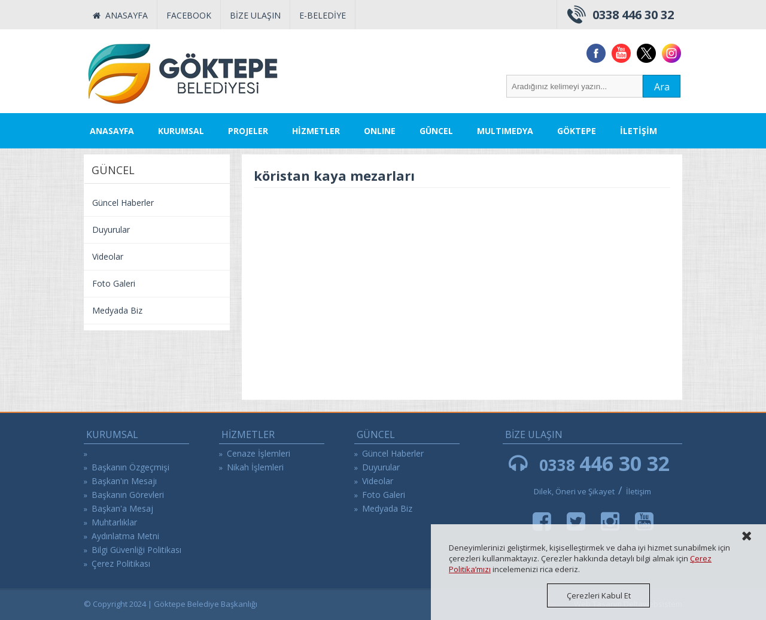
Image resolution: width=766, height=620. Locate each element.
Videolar (107, 256)
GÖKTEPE (576, 130)
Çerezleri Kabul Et (599, 595)
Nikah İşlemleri (255, 467)
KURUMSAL (181, 130)
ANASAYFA (120, 15)
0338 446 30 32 (633, 15)
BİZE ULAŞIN (255, 15)
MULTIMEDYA (505, 130)
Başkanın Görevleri (128, 494)
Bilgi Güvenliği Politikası (136, 549)
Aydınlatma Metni (125, 536)
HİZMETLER (316, 130)
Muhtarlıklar (114, 522)
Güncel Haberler (123, 202)
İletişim (638, 491)
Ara (662, 86)
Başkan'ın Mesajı (124, 481)
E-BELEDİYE (322, 15)
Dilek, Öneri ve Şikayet (574, 491)
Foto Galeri (113, 283)
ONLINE (380, 130)
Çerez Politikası (121, 563)
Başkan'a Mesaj (122, 508)
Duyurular (111, 229)
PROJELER (248, 130)
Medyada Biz (117, 310)
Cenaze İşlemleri (258, 453)
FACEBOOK (188, 15)
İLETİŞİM (638, 130)
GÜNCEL (436, 130)
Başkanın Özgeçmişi (130, 467)
